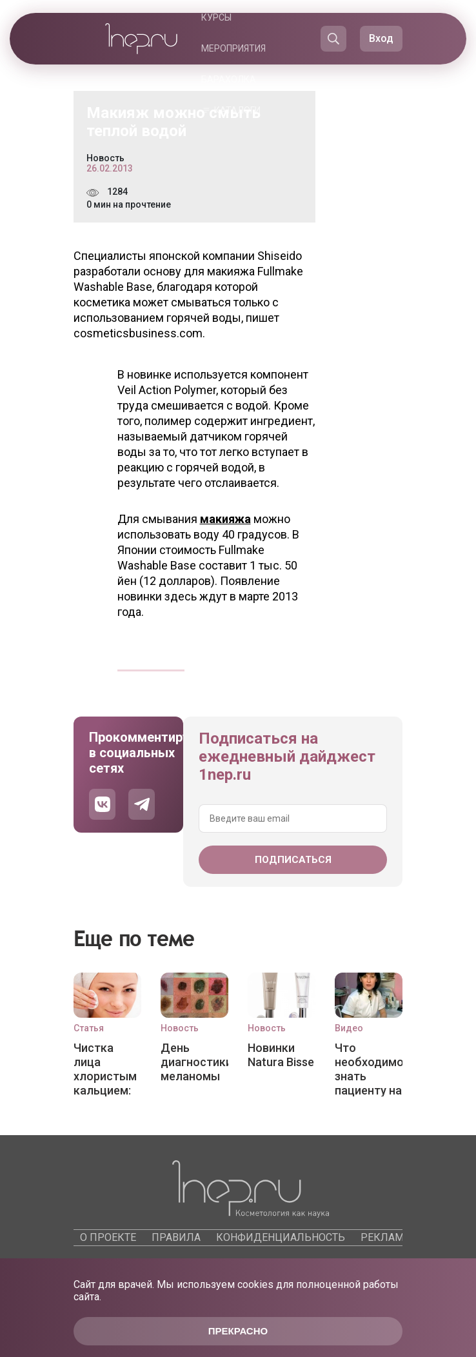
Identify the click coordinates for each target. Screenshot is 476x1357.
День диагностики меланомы (194, 1062)
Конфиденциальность (280, 1237)
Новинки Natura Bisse (281, 1055)
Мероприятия (233, 48)
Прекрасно (238, 1330)
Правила (176, 1237)
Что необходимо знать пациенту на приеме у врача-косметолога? (368, 1068)
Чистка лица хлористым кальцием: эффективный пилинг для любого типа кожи (107, 1068)
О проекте (108, 1237)
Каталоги (237, 110)
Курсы (216, 17)
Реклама (385, 1237)
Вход (381, 38)
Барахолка (228, 79)
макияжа (225, 519)
